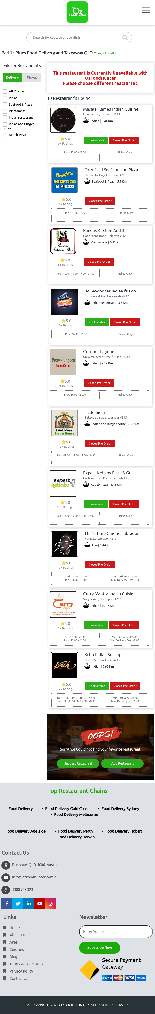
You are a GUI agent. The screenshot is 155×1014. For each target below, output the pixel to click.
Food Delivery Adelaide (25, 831)
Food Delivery (20, 809)
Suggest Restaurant (78, 763)
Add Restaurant (122, 763)
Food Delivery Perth (75, 831)
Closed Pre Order (124, 140)
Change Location (105, 53)
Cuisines (13, 949)
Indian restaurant (21, 117)
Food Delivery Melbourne (76, 814)
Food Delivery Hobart (123, 831)
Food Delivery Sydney (120, 809)
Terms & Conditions (23, 964)
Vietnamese (17, 111)
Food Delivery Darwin (76, 837)
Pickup (32, 78)
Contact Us (15, 978)
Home (11, 927)
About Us (14, 935)
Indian (13, 98)
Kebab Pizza (17, 135)
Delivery (12, 78)
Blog (10, 956)
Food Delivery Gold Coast (67, 809)
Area (10, 942)
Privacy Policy (18, 971)
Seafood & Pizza (20, 104)
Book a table (96, 140)
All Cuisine (16, 91)
